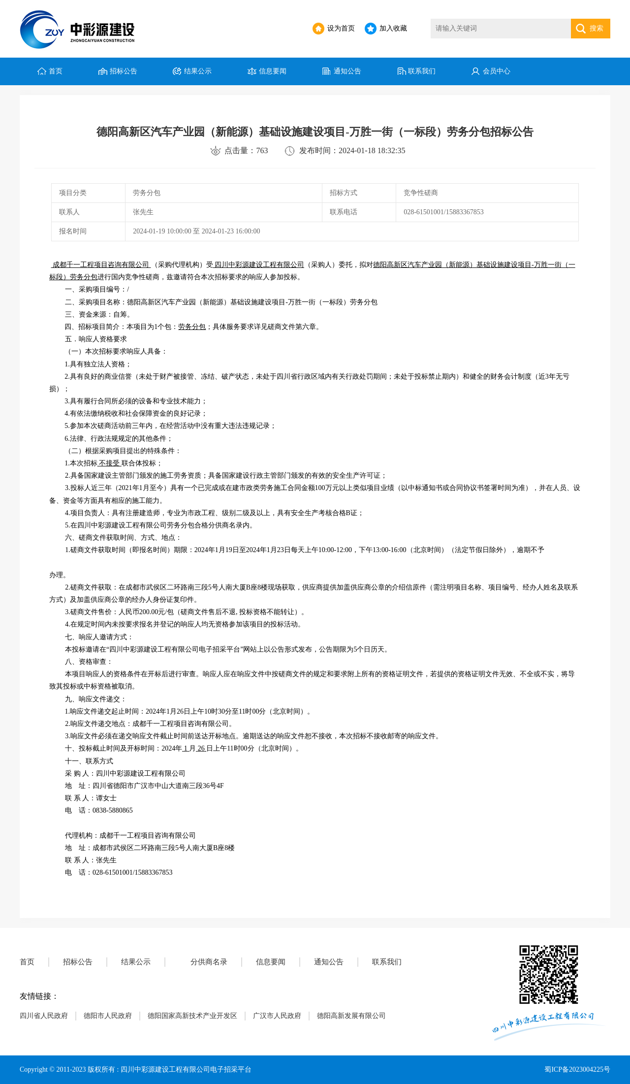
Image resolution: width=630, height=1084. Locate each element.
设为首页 (341, 28)
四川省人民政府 (44, 1015)
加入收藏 (393, 28)
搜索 (596, 28)
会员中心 (496, 71)
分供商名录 (208, 962)
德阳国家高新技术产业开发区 (192, 1015)
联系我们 (422, 71)
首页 (56, 71)
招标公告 (123, 71)
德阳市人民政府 (108, 1015)
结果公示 (198, 71)
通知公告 (347, 71)
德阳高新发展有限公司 (351, 1015)
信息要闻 (272, 71)
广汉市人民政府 (277, 1015)
